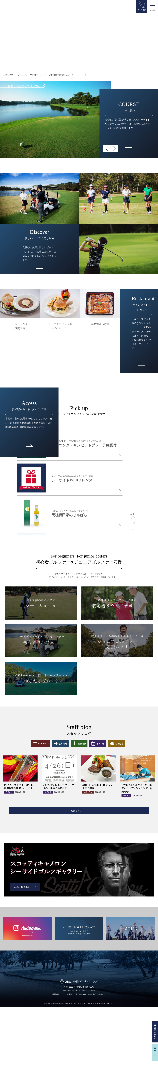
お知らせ (58, 817)
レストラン (33, 817)
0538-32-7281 (72, 1067)
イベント (105, 817)
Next (114, 148)
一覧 (85, 74)
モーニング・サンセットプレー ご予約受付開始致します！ (38, 74)
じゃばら (129, 817)
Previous (107, 148)
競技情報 (82, 817)
